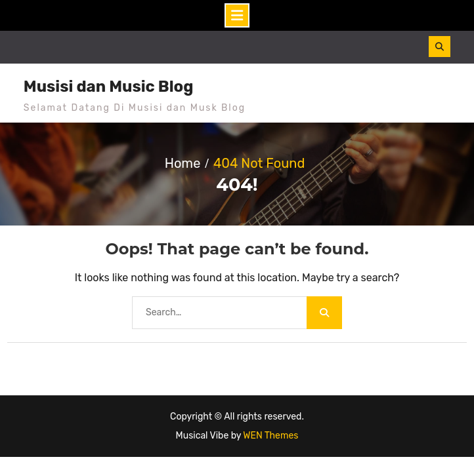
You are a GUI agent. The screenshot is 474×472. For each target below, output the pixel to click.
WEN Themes (270, 435)
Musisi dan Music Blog (109, 86)
